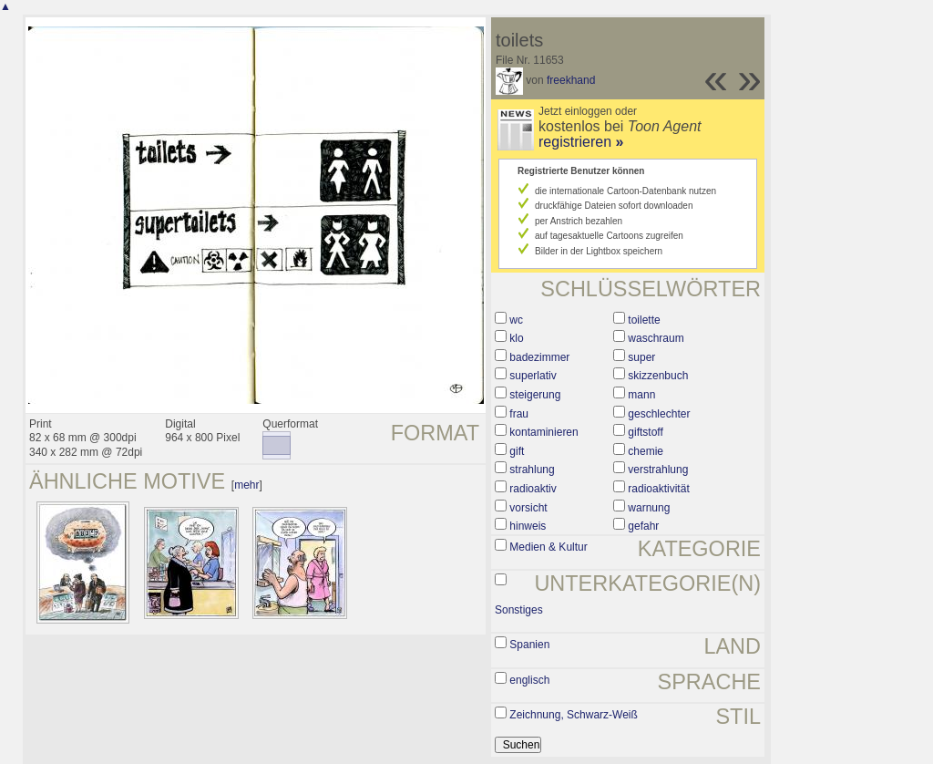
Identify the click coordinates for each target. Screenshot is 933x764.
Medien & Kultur (548, 547)
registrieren (580, 142)
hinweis (527, 526)
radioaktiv (532, 488)
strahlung (531, 469)
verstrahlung (658, 469)
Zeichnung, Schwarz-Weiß (573, 714)
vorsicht (528, 507)
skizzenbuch (658, 375)
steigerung (534, 394)
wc (516, 320)
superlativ (532, 375)
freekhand (571, 80)
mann (641, 394)
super (641, 357)
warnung (649, 507)
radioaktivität (658, 488)
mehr (246, 485)
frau (518, 414)
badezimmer (539, 357)
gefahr (643, 526)
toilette (644, 320)
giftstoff (645, 432)
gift (516, 451)
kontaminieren (543, 432)
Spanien (529, 644)
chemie (645, 451)
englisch (529, 680)
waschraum (655, 338)
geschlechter (659, 414)
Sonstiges (519, 610)
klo (516, 338)
